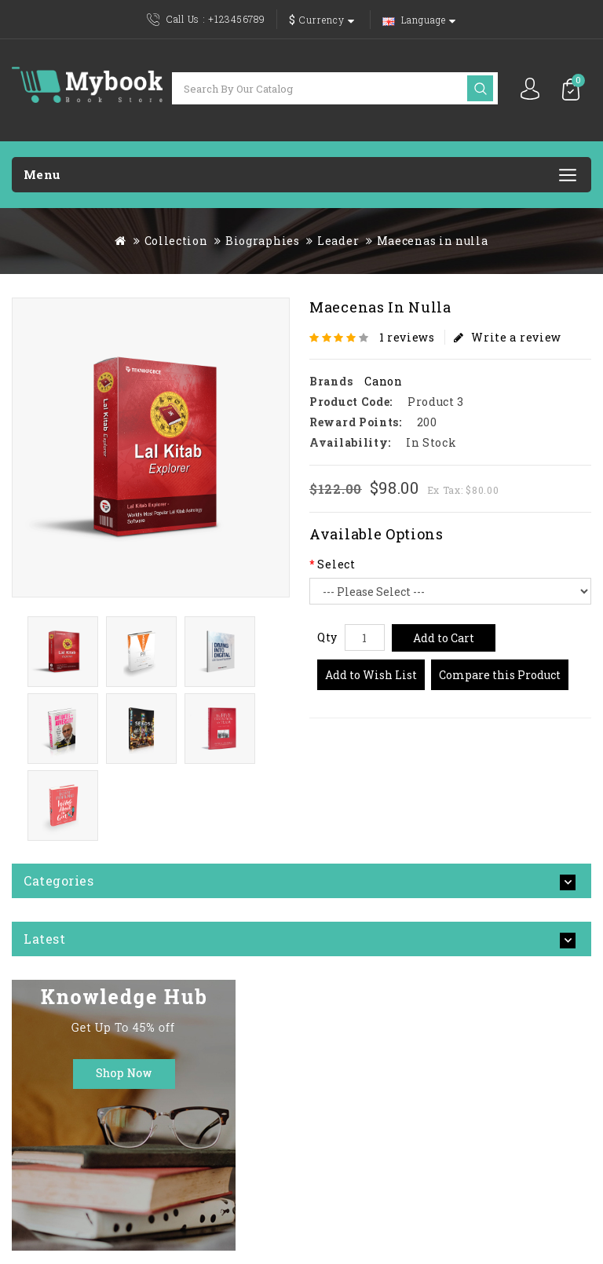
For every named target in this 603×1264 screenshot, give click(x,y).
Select (336, 564)
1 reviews (407, 337)
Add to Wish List (371, 674)
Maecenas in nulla (432, 240)
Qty (327, 637)
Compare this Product (500, 674)
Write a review (508, 337)
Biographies (262, 240)
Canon (383, 381)
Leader (338, 240)
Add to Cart (443, 637)
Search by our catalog (480, 88)
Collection (176, 240)
